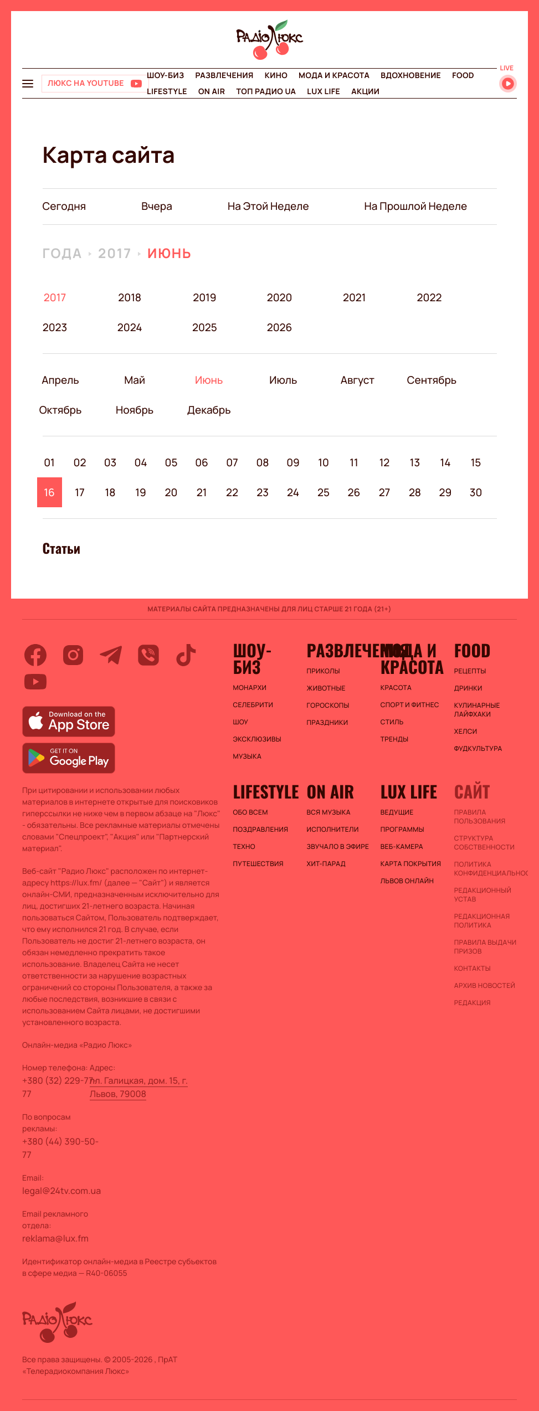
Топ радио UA (266, 91)
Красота (396, 687)
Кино (276, 75)
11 (354, 462)
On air (211, 91)
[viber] (148, 655)
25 (323, 492)
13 (415, 462)
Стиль (392, 722)
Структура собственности (484, 843)
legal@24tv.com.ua (61, 1191)
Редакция (472, 1002)
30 (476, 492)
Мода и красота (334, 75)
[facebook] (35, 655)
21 (202, 492)
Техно (244, 846)
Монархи (249, 687)
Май (134, 380)
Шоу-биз (165, 75)
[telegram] (110, 655)
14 (445, 462)
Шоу (240, 722)
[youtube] (35, 681)
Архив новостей (484, 985)
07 (232, 462)
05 (171, 462)
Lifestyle (167, 91)
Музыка (247, 756)
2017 (115, 253)
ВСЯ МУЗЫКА (329, 812)
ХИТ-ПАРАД (326, 863)
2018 (129, 297)
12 (384, 462)
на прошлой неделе (416, 206)
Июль (283, 380)
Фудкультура (478, 748)
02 (80, 462)
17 (79, 492)
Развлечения (224, 75)
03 (110, 462)
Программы (402, 829)
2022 (429, 297)
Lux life (323, 91)
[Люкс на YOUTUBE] (95, 83)
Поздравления (260, 829)
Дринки (468, 688)
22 (232, 492)
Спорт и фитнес (410, 705)
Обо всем (250, 812)
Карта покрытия (411, 863)
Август (357, 380)
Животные (326, 688)
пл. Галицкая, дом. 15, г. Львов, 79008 (139, 1087)
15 (476, 462)
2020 (279, 297)
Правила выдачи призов (485, 947)
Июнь (169, 253)
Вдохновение (411, 75)
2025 (204, 327)
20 (171, 492)
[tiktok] (186, 655)
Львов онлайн (407, 881)
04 (140, 462)
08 (262, 462)
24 (293, 492)
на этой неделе (268, 206)
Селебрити (253, 705)
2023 (55, 327)
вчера (156, 206)
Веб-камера (402, 846)
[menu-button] (27, 83)
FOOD (463, 75)
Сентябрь (431, 380)
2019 (204, 297)
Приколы (323, 671)
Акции (365, 91)
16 (49, 492)
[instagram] (73, 655)
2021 (354, 297)
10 (323, 462)
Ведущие (397, 812)
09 (293, 462)
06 (201, 462)
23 (262, 492)
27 (385, 492)
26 (354, 492)
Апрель (60, 380)
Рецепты (470, 671)
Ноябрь (134, 410)
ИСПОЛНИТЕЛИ (333, 829)
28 (415, 492)
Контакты (472, 968)
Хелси (466, 731)
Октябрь (60, 410)
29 (445, 492)
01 (49, 462)
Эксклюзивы (257, 739)
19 (140, 492)
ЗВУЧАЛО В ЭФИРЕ (338, 846)
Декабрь (209, 410)
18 (110, 492)
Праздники (327, 722)
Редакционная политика (482, 921)
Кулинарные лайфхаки (477, 710)
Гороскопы (328, 705)
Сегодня (64, 206)
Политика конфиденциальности (485, 869)
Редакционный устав (482, 895)
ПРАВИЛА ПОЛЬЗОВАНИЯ (480, 817)
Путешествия (258, 863)
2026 (279, 327)
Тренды (395, 739)
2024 (129, 327)
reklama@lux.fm (55, 1238)
